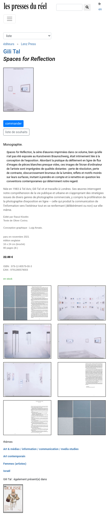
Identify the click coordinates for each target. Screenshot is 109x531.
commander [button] (13, 123)
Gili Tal (11, 51)
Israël (6, 471)
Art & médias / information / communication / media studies (40, 449)
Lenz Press (28, 44)
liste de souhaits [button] (16, 132)
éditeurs (8, 44)
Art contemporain (14, 456)
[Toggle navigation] (9, 18)
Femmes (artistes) (14, 463)
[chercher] (69, 7)
